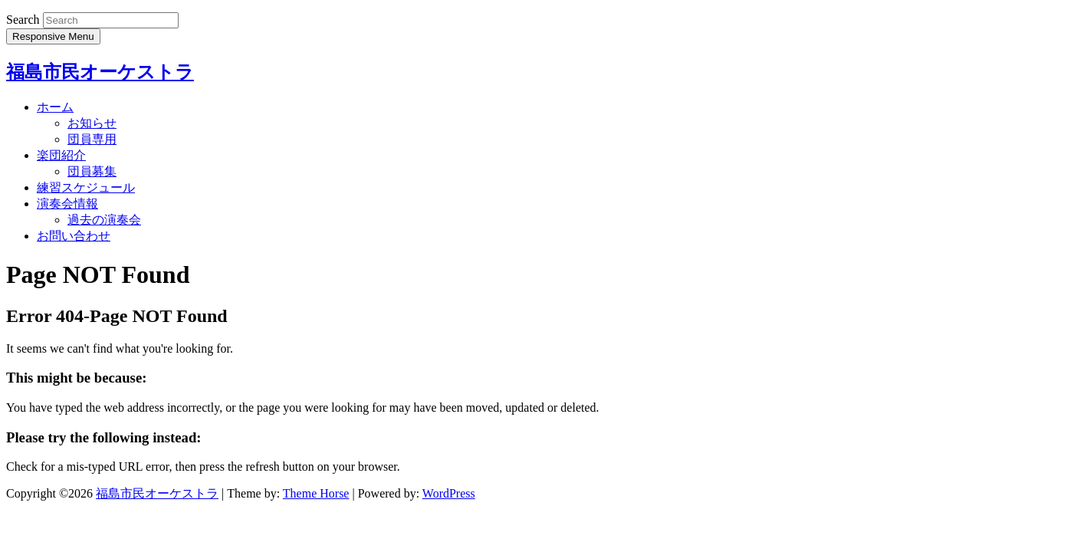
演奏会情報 (67, 203)
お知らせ (92, 123)
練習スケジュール (86, 187)
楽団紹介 (61, 155)
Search (23, 19)
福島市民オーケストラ (100, 72)
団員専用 (92, 139)
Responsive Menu (53, 36)
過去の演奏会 (104, 219)
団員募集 (92, 171)
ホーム (55, 106)
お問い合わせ (73, 235)
